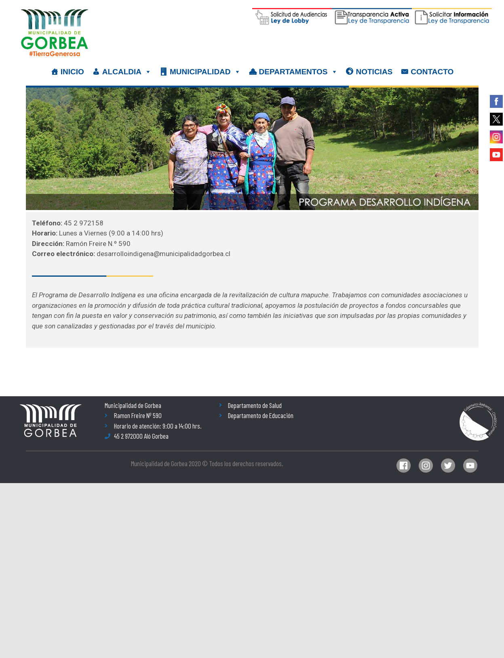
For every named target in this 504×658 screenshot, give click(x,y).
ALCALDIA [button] (127, 72)
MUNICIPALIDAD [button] (205, 72)
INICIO (72, 71)
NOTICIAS (374, 71)
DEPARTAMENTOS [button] (298, 72)
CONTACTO (432, 71)
